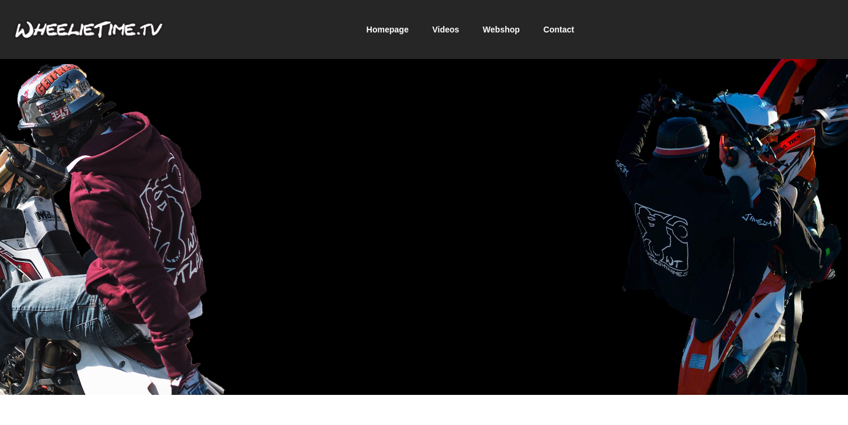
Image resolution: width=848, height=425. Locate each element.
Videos (445, 29)
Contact (558, 29)
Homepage (387, 29)
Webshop (501, 29)
